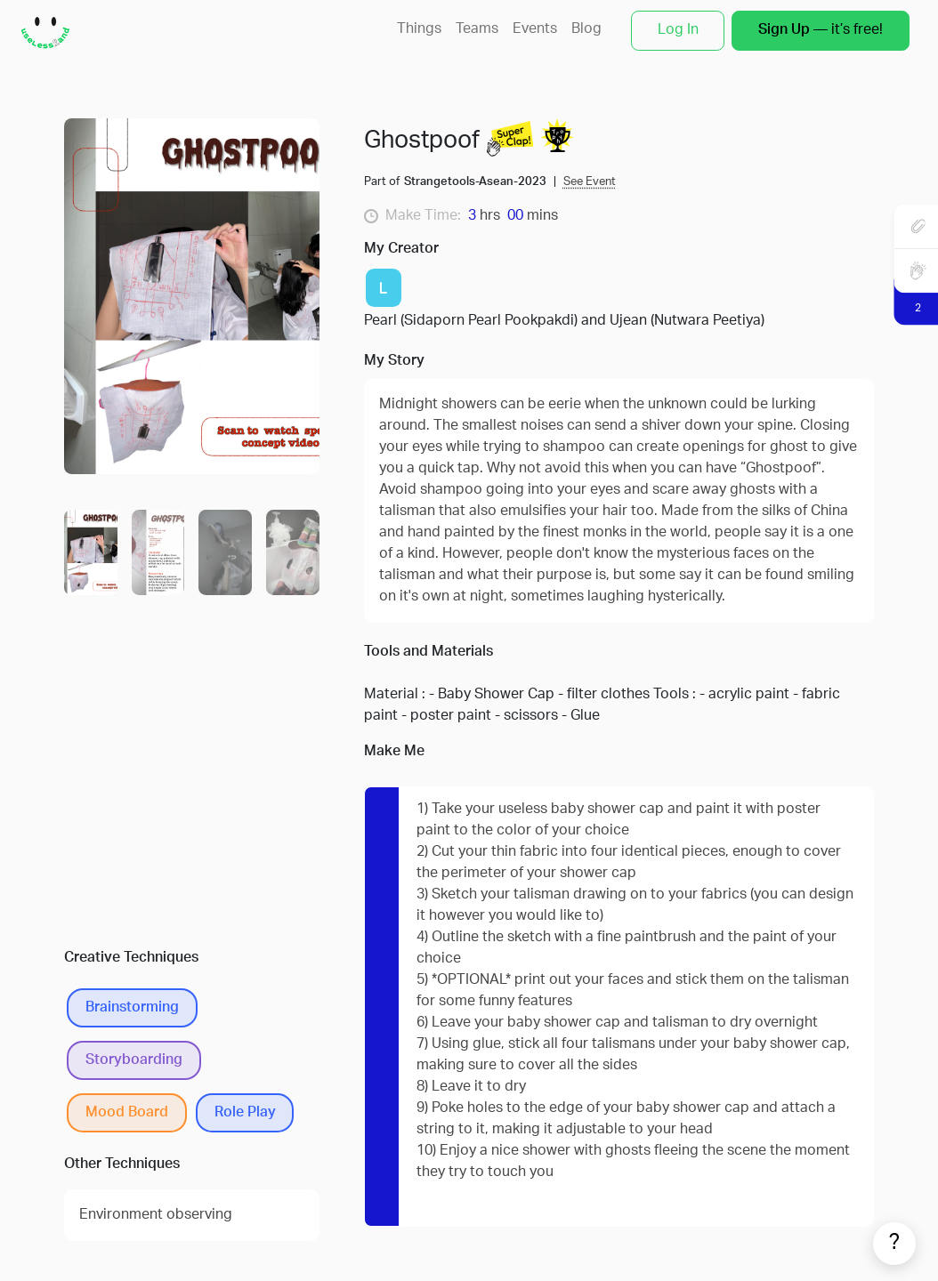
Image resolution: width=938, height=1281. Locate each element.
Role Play (245, 1113)
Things (419, 29)
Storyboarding (133, 1060)
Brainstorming (132, 1008)
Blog (586, 29)
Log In (678, 30)
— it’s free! (820, 30)
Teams (477, 29)
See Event (589, 182)
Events (535, 29)
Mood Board (126, 1113)
